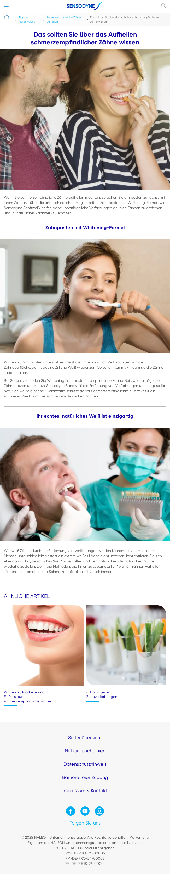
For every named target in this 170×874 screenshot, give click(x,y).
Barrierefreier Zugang (85, 777)
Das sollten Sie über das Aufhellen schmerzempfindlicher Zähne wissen (124, 19)
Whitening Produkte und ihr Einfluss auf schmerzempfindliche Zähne (27, 696)
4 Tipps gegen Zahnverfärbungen (101, 694)
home (7, 22)
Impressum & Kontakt (85, 790)
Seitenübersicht (85, 737)
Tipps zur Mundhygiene (27, 19)
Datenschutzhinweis (85, 764)
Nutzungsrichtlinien (85, 750)
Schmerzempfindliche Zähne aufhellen (64, 19)
